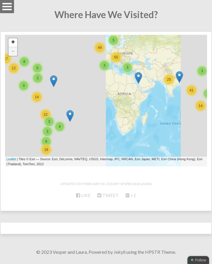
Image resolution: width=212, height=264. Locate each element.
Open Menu (7, 6)
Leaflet (11, 159)
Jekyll (119, 252)
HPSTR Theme (160, 252)
